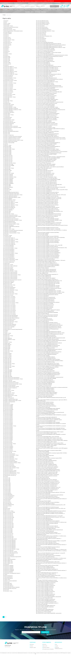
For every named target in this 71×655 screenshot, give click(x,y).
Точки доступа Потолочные (9, 465)
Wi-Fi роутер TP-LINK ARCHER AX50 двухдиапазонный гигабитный (49, 66)
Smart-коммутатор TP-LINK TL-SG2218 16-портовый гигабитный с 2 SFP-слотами (52, 194)
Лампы (6, 574)
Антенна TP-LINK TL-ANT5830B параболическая (46, 600)
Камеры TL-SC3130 (8, 353)
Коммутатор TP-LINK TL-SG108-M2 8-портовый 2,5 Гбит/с (48, 114)
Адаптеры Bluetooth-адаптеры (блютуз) (12, 192)
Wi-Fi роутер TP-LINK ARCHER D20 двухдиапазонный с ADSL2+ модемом (50, 431)
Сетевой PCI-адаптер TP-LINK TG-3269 (44, 386)
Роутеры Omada (7, 56)
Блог (56, 644)
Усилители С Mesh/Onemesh (10, 258)
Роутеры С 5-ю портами (8, 88)
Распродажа (6, 20)
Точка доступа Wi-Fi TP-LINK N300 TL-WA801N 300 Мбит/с (48, 99)
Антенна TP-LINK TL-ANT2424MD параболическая (46, 605)
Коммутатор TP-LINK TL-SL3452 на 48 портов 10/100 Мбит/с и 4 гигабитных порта (52, 522)
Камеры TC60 (7, 349)
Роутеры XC (6, 65)
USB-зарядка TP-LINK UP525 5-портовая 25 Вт (46, 463)
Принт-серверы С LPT (8, 560)
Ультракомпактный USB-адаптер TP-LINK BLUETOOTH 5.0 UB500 (49, 179)
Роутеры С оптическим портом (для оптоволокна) (13, 136)
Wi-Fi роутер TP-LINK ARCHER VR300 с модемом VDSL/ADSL (48, 436)
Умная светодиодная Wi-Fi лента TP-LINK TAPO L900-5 (47, 180)
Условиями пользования (44, 634)
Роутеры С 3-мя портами (8, 85)
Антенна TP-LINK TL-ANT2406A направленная (46, 587)
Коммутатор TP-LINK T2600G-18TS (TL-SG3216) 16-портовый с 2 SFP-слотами (51, 517)
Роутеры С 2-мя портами (8, 84)
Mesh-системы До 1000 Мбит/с (10, 540)
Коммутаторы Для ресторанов (10, 319)
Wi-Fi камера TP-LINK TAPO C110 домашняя (45, 170)
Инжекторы (7, 564)
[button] (56, 3)
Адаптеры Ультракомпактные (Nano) (11, 215)
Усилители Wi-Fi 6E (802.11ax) (10, 244)
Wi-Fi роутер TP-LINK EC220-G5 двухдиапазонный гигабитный (48, 302)
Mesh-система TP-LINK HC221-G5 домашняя (45, 306)
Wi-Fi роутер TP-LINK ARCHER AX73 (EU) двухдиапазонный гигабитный (50, 79)
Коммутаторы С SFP (8, 328)
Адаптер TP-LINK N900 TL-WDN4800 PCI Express (46, 382)
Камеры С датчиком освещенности (11, 387)
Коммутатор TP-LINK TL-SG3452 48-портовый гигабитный (48, 216)
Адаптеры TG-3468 (8, 170)
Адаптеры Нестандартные (9, 208)
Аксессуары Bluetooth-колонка (43, 20)
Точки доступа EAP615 (9, 434)
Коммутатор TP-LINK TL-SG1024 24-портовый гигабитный (48, 246)
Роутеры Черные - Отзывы (9, 114)
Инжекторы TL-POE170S (9, 568)
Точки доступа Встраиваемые (10, 460)
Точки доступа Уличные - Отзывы (10, 470)
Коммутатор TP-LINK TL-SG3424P (43, 524)
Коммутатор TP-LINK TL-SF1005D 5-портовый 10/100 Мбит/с (48, 131)
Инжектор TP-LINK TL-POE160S (43, 233)
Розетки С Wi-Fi (7, 508)
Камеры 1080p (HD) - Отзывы (10, 339)
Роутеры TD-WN (7, 57)
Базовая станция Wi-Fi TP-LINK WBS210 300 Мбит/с (47, 528)
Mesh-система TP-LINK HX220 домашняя (45, 318)
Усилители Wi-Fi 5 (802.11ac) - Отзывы (11, 241)
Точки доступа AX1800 (9, 405)
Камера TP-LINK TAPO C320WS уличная (44, 168)
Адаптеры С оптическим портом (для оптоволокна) (14, 230)
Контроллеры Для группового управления (12, 587)
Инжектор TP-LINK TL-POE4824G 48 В (44, 275)
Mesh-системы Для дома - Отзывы (11, 551)
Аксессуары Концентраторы (42, 27)
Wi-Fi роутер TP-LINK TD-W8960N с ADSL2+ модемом (47, 441)
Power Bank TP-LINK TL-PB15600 (43, 477)
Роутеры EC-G (6, 47)
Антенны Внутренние (8, 494)
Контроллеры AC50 (8, 583)
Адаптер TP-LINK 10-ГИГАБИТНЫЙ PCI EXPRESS (46, 140)
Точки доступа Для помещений (10, 466)
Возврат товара (33, 647)
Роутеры (11, 9)
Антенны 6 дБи (7, 479)
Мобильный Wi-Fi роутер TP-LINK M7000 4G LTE (46, 80)
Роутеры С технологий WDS (9, 142)
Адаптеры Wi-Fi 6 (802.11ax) (10, 206)
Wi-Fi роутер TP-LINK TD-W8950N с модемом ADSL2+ (47, 445)
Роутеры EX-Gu (7, 51)
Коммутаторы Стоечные (9, 295)
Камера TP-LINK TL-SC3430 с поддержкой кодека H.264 (47, 473)
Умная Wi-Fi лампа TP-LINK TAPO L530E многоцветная (47, 183)
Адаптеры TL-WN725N (9, 175)
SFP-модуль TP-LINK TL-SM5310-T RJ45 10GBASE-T (46, 278)
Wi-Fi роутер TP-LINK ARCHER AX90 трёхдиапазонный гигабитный (49, 74)
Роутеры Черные (7, 113)
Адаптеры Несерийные (9, 187)
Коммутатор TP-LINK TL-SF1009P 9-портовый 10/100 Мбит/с (48, 241)
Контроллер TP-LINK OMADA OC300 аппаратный (46, 284)
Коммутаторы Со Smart (9, 286)
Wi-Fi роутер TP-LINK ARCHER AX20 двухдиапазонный (47, 71)
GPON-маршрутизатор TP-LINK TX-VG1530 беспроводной (48, 581)
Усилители (22, 9)
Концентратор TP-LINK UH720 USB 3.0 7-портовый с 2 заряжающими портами (51, 156)
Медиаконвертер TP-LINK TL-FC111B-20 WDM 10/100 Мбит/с (48, 264)
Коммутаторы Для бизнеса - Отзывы (11, 321)
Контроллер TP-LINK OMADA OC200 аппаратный (46, 206)
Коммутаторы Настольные (9, 292)
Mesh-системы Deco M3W (9, 517)
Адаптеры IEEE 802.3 (8, 198)
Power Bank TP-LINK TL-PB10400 (43, 456)
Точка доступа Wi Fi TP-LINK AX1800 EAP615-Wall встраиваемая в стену (50, 211)
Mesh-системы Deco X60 (9, 537)
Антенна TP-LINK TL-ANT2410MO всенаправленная (46, 582)
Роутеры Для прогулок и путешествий (11, 126)
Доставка (32, 644)
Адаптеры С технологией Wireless (11, 231)
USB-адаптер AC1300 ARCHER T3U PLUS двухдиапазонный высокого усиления (51, 137)
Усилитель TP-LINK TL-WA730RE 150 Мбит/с (45, 369)
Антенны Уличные (8, 502)
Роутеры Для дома (7, 118)
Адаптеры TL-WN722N (9, 174)
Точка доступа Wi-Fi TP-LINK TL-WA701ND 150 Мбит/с (47, 468)
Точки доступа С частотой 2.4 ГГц (10, 474)
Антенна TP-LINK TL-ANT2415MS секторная (45, 610)
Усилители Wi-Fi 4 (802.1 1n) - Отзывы (11, 239)
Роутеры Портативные (8, 95)
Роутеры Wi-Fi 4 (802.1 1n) (9, 66)
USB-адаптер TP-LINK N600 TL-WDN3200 (45, 396)
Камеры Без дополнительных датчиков (11, 382)
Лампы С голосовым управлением (11, 580)
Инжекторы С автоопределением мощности (12, 573)
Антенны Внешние (8, 493)
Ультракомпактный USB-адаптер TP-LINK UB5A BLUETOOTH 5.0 (49, 146)
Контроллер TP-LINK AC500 (42, 604)
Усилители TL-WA (8, 236)
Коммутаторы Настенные (9, 291)
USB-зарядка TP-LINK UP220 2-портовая (45, 459)
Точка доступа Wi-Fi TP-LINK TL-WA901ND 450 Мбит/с (47, 460)
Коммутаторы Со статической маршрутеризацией (13, 329)
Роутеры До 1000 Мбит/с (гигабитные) (11, 108)
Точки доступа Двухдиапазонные (10, 471)
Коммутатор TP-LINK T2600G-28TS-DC (44, 518)
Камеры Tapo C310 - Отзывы (10, 366)
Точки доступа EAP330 (9, 432)
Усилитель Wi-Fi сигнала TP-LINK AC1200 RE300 (46, 98)
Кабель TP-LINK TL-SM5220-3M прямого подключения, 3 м (48, 274)
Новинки (38, 6)
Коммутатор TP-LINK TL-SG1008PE (44, 509)
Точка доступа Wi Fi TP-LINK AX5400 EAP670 (45, 65)
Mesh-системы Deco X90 (9, 527)
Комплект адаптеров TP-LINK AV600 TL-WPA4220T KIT (47, 417)
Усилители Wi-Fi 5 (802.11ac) (10, 240)
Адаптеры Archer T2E (8, 155)
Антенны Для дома (8, 503)
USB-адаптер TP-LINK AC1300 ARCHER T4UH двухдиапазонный (49, 418)
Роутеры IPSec (6, 98)
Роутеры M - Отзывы (8, 53)
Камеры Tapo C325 (8, 375)
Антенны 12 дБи (8, 484)
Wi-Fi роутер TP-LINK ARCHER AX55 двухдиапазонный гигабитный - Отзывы (51, 332)
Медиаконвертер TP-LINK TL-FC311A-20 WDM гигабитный (48, 202)
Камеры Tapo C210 (8, 362)
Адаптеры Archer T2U (8, 156)
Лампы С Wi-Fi (7, 579)
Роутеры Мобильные (8, 32)
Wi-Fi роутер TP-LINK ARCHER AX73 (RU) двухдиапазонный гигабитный (50, 56)
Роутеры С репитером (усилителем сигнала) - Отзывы (13, 140)
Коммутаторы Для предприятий (10, 324)
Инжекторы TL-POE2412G (9, 569)
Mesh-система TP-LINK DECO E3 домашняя (45, 57)
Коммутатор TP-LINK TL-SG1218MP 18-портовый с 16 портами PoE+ (49, 222)
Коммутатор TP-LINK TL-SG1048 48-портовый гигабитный (48, 201)
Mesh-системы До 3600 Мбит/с (10, 546)
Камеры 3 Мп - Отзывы (9, 335)
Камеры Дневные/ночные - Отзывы (11, 395)
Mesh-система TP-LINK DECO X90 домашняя (45, 53)
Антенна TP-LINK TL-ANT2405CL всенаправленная (46, 599)
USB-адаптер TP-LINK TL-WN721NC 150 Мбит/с (46, 404)
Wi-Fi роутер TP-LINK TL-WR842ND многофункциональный (48, 353)
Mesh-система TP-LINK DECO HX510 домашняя (46, 299)
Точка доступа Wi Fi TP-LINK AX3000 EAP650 (45, 212)
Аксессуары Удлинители (42, 41)
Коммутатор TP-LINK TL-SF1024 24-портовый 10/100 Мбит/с (48, 251)
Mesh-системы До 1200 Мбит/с (10, 541)
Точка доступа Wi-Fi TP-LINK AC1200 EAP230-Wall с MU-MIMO (49, 285)
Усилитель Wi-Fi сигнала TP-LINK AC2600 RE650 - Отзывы (48, 107)
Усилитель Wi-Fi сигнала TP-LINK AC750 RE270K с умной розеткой (49, 596)
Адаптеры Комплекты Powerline (10, 222)
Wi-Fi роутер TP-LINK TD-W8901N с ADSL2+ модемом (47, 433)
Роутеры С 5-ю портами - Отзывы (10, 89)
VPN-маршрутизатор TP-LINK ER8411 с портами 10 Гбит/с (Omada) (49, 52)
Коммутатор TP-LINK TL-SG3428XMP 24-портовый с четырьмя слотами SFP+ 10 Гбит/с (53, 189)
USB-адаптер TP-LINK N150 (42, 169)
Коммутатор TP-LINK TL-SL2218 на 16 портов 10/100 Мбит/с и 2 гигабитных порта (52, 549)
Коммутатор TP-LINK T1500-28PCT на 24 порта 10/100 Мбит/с (48, 502)
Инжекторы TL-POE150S (9, 565)
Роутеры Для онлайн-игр (8, 121)
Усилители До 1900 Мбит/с (9, 255)
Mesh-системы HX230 (8, 531)
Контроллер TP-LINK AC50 (42, 608)
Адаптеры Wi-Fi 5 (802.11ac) (10, 203)
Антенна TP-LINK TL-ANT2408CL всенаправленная (46, 594)
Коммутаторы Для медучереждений (11, 316)
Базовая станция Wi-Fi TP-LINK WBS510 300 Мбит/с (47, 548)
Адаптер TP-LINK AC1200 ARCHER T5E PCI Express (46, 147)
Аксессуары (7, 589)
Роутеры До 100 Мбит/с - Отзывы (10, 107)
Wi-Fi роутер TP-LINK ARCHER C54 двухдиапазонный (47, 112)
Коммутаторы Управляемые (9, 288)
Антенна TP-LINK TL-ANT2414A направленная (46, 586)
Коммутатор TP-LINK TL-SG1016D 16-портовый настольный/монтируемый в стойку (52, 247)
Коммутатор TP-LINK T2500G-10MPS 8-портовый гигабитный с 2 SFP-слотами (51, 492)
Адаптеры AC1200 (8, 147)
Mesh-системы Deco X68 (9, 526)
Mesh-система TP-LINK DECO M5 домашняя (45, 60)
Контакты (43, 6)
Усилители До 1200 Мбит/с (9, 249)
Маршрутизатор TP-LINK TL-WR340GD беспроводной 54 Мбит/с (49, 373)
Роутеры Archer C (7, 41)
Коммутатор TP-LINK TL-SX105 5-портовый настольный (47, 103)
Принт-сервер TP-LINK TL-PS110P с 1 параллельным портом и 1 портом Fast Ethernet (52, 151)
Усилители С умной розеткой (10, 260)
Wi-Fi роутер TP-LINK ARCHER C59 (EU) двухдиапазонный (48, 346)
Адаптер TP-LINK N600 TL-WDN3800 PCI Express (46, 391)
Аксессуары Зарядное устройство (43, 23)
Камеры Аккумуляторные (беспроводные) (12, 377)
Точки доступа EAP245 (9, 428)
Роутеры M (6, 52)
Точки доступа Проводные (9, 456)
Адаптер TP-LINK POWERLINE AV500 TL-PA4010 (46, 413)
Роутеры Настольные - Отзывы (9, 94)
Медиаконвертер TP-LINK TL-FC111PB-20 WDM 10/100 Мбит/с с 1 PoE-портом (51, 260)
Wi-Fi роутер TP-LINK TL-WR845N (43, 330)
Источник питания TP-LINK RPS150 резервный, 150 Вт (47, 601)
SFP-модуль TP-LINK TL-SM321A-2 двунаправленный (47, 269)
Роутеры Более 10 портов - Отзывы (10, 80)
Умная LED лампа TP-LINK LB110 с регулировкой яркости (48, 484)
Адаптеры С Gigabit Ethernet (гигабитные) (12, 226)
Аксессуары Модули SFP (42, 32)
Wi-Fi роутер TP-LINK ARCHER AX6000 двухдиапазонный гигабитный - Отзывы (51, 47)
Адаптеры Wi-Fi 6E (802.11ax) (10, 207)
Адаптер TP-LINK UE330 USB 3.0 (43, 155)
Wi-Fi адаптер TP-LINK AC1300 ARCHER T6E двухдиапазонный (49, 469)
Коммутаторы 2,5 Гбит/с (9, 267)
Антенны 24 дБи (8, 490)
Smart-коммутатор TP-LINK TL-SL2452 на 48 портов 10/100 (48, 565)
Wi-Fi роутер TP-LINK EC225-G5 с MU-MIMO (45, 303)
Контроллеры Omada (8, 584)
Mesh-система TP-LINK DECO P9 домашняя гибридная (47, 93)
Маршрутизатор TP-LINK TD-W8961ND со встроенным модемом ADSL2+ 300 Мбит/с (53, 440)
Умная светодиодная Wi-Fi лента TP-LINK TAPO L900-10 (47, 178)
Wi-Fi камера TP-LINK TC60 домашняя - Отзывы (46, 173)
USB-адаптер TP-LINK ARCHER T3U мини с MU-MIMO (47, 118)
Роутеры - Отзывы (7, 23)
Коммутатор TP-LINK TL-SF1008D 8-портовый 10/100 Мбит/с (48, 117)
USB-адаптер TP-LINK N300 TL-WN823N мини (46, 132)
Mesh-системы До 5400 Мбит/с (10, 547)
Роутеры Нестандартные (8, 75)
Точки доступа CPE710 (9, 418)
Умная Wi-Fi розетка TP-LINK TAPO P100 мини (46, 174)
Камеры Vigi (7, 368)
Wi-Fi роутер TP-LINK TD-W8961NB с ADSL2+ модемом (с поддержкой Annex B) (52, 444)
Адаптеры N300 (7, 169)
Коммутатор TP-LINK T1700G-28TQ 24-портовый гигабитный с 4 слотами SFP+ (51, 553)
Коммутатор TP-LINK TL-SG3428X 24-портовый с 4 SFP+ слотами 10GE (50, 245)
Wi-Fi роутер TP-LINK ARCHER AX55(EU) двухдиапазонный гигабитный (50, 325)
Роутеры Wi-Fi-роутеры (8, 28)
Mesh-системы (59, 9)
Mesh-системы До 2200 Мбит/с (10, 545)
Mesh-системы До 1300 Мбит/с (10, 542)
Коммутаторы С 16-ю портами (10, 307)
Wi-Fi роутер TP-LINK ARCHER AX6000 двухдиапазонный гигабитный (50, 46)
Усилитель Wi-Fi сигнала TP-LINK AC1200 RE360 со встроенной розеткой (50, 377)
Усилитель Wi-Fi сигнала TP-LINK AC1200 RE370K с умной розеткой (49, 613)
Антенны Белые (7, 500)
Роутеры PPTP (6, 99)
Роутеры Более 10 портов (8, 79)
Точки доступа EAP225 (9, 424)
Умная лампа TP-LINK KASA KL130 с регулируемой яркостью (48, 483)
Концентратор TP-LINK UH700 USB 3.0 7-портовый (46, 160)
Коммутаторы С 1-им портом (10, 296)
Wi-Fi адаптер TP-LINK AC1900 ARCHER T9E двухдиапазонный (49, 374)
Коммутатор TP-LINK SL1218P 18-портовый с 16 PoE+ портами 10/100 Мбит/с (51, 237)
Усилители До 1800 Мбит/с (9, 254)
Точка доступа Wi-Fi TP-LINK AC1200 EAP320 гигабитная (47, 496)
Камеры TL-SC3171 (8, 354)
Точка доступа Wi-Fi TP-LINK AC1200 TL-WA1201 (46, 104)
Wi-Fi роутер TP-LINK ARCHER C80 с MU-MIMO (46, 48)
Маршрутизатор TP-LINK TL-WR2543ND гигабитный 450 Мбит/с (49, 359)
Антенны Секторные (8, 498)
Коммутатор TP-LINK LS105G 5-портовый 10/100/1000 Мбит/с (48, 113)
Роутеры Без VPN (7, 103)
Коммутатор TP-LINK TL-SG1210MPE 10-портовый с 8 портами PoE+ (49, 198)
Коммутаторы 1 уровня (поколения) (11, 272)
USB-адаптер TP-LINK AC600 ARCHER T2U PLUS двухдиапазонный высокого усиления (53, 55)
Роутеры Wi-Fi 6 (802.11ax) (9, 70)
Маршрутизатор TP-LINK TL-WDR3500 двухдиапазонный (48, 344)
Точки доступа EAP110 (9, 419)
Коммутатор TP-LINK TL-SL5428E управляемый (46, 531)
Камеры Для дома (8, 391)
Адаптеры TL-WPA (8, 189)
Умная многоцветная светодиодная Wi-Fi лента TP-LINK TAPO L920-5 (50, 184)
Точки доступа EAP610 (9, 433)
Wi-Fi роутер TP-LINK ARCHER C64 (44, 62)
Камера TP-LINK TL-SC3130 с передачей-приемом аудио (47, 465)
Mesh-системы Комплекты (9, 555)
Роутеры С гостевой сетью (9, 135)
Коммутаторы (27, 9)
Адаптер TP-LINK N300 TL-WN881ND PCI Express (46, 145)
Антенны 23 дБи (8, 489)
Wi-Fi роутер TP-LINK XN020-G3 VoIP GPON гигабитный (47, 316)
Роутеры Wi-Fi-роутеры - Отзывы (10, 29)
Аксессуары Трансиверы (42, 34)
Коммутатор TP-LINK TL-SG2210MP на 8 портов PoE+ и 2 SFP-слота (49, 197)
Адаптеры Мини (8, 212)
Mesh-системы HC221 (8, 528)
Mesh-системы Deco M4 (9, 518)
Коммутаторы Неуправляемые (10, 287)
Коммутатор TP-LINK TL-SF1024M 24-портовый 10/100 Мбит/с (48, 255)
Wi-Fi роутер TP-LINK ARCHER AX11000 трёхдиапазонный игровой (49, 85)
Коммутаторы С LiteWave (9, 282)
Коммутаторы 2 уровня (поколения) (11, 273)
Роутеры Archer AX (7, 38)
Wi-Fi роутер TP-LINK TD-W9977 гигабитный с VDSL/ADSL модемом (50, 419)
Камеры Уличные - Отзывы (9, 390)
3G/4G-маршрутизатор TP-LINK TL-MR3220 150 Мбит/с (47, 393)
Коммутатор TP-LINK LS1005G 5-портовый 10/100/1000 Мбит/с (49, 108)
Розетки (54, 9)
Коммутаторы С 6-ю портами (10, 300)
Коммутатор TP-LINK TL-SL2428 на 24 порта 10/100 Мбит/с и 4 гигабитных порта (52, 558)
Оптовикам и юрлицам (30, 6)
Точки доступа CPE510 (9, 413)
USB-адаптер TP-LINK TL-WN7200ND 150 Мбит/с (46, 368)
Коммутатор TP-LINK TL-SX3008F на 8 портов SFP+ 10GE (47, 193)
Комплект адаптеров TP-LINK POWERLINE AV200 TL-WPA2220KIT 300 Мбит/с (51, 428)
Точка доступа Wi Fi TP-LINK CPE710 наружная (46, 217)
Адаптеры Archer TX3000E (9, 165)
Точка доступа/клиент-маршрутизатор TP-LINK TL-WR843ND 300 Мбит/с (50, 365)
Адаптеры (16, 9)
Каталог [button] (22, 6)
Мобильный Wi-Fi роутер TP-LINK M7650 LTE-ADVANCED (48, 312)
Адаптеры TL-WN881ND (9, 183)
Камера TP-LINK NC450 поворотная (44, 478)
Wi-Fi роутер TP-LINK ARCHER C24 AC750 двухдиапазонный (48, 89)
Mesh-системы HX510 (8, 532)
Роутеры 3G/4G (6, 24)
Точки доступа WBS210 (9, 446)
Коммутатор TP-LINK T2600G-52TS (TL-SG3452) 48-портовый (48, 507)
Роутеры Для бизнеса (8, 117)
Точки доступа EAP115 (9, 420)
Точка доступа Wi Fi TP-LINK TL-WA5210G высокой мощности (48, 543)
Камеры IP (6, 340)
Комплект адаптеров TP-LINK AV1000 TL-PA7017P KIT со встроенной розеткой (51, 109)
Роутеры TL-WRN (7, 62)
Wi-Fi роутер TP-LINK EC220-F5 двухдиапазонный (46, 289)
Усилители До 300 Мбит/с (9, 245)
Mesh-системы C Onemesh (9, 554)
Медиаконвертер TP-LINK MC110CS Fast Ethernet (46, 259)
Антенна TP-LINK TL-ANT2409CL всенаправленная (46, 585)
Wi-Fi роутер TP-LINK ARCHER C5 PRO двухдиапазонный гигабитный (50, 293)
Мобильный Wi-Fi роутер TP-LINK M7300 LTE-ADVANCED (48, 409)
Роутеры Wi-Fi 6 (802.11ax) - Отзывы (10, 71)
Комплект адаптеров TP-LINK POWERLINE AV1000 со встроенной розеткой (51, 412)
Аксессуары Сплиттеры (42, 33)
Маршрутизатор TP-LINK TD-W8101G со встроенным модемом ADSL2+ (50, 439)
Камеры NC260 (7, 347)
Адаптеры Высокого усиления (10, 217)
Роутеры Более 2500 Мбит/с (9, 112)
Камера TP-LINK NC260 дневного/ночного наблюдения (47, 479)
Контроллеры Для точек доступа (10, 588)
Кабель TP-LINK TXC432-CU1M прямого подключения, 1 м (48, 572)
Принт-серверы (67, 9)
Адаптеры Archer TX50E (9, 164)
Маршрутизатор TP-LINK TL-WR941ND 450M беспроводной (48, 339)
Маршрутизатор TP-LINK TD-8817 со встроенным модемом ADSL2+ (49, 450)
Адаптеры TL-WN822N (9, 180)
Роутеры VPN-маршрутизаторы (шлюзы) (11, 27)
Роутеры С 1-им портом (8, 81)
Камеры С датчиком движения (10, 385)
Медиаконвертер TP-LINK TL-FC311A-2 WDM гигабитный (48, 208)
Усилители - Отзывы (8, 235)
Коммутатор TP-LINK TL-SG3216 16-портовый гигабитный (48, 523)
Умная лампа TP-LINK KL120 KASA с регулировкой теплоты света (49, 487)
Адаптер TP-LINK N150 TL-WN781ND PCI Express (46, 141)
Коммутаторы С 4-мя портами (10, 297)
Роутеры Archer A (7, 37)
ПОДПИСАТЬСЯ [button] (45, 632)
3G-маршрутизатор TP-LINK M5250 (44, 407)
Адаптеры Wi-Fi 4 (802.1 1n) (10, 201)
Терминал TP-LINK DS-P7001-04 (43, 321)
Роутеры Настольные (8, 93)
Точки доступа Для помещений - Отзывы (12, 467)
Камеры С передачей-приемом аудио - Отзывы (13, 400)
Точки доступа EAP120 (9, 422)
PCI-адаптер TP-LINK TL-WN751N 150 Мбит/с (46, 403)
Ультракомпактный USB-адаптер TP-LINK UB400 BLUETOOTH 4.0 (49, 150)
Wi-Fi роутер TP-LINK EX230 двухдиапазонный (46, 311)
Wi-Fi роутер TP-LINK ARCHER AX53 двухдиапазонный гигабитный (49, 43)
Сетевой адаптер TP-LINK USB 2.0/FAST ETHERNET (46, 164)
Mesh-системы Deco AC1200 (10, 512)
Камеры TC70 (7, 352)
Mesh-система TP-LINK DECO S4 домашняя (45, 76)
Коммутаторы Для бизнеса (9, 320)
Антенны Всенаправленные (9, 495)
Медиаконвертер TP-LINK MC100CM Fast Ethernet (46, 266)
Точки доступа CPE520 (9, 414)
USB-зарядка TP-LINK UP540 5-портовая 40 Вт (46, 455)
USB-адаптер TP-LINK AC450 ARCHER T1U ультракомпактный (48, 372)
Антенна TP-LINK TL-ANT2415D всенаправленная (46, 576)
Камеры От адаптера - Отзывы (10, 381)
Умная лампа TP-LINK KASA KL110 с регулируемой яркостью (48, 488)
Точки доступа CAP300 (9, 408)
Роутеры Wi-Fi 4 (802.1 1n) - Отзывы (10, 67)
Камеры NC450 (7, 348)
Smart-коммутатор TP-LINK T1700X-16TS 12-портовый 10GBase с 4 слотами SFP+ (52, 540)
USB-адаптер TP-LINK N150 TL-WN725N (45, 126)
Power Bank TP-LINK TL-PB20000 (43, 454)
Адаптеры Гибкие (8, 211)
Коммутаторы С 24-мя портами (10, 310)
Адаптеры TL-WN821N (9, 179)
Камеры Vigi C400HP (8, 371)
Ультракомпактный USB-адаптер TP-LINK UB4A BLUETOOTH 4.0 (49, 142)
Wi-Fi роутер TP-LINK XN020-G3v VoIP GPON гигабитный (48, 322)
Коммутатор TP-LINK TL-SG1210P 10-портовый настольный (48, 227)
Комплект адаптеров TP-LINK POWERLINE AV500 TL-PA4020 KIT (49, 408)
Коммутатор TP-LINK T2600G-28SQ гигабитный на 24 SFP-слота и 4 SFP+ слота (51, 508)
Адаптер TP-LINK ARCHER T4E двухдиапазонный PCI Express (48, 133)
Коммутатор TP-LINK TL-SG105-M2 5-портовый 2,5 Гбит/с (48, 123)
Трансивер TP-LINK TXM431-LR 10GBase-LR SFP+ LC (47, 261)
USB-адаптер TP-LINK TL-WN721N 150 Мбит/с (46, 402)
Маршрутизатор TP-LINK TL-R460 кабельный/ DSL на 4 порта (48, 363)
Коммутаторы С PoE (8, 283)
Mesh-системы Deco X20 (9, 523)
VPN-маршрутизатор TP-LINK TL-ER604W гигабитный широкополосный (50, 529)
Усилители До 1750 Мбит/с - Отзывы (11, 253)
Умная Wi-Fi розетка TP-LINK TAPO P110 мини (46, 161)
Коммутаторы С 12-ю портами (10, 306)
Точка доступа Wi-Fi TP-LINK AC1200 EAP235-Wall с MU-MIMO (49, 283)
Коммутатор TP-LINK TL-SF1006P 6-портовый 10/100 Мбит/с (48, 236)
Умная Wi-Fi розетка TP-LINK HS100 (44, 493)
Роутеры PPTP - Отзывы (8, 100)
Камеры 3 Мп (7, 334)
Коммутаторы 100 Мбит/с (9, 269)
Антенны (49, 9)
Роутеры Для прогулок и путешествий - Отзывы (12, 127)
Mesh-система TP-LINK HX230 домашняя (45, 308)
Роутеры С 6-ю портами (8, 90)
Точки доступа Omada (8, 442)
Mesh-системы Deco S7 (9, 535)
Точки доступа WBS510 (9, 447)
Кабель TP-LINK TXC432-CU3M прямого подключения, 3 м (48, 569)
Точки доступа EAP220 (9, 423)
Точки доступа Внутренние (9, 457)
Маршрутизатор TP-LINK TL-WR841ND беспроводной (47, 354)
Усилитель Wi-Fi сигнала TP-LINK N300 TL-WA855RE (47, 100)
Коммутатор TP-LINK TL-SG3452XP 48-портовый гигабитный (48, 192)
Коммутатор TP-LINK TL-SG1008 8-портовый (45, 566)
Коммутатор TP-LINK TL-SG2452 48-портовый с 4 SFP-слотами (48, 561)
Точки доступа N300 (8, 441)
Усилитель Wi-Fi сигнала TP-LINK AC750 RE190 (46, 94)
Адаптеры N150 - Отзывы (9, 168)
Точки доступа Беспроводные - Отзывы (11, 455)
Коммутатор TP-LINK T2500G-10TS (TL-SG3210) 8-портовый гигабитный (50, 512)
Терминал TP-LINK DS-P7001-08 (43, 313)
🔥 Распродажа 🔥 (5, 9)
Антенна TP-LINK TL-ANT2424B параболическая (46, 595)
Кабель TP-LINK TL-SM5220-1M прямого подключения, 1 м (48, 279)
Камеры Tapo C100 (8, 358)
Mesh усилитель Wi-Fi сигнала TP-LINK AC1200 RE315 (47, 90)
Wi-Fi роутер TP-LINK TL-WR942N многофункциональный (48, 341)
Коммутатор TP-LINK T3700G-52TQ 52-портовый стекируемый (48, 497)
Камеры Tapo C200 (8, 361)
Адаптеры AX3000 (8, 154)
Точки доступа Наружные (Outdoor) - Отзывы (13, 462)
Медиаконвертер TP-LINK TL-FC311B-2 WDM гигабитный (48, 203)
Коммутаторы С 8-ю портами (10, 301)
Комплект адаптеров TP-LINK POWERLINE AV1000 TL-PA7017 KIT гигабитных (51, 128)
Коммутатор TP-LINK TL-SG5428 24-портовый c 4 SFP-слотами (48, 527)
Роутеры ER (6, 48)
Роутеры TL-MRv (7, 60)
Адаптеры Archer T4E (8, 159)
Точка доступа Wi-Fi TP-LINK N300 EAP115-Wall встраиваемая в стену (50, 280)
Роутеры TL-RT (6, 61)
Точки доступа (44, 9)
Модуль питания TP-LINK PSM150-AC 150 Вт (45, 590)
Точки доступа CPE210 (9, 410)
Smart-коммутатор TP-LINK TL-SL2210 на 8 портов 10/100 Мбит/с (49, 555)
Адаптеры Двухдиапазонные (10, 221)
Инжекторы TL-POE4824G (9, 570)
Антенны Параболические (9, 504)
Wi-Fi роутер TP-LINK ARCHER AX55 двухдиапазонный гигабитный (49, 331)
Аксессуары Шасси (41, 37)
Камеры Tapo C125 (8, 372)
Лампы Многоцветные (9, 578)
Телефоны (33, 9)
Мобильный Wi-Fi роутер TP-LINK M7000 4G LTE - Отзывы (48, 81)
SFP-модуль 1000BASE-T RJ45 (43, 273)
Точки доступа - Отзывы (9, 404)
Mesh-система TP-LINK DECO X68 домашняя (45, 51)
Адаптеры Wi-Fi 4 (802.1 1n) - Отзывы (11, 202)
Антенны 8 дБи (7, 480)
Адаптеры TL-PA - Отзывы (9, 173)
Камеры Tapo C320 (8, 367)
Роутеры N (6, 55)
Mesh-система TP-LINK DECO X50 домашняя (45, 42)
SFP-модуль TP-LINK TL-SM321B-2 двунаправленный (47, 270)
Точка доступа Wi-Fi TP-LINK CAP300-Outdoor (46, 609)
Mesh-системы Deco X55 (9, 536)
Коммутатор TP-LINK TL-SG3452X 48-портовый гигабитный (48, 238)
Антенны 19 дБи (8, 488)
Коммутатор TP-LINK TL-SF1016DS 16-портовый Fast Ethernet (48, 256)
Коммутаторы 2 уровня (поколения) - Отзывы (13, 274)
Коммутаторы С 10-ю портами (10, 305)
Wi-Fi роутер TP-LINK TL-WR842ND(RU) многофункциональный (49, 345)
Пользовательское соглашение (48, 649)
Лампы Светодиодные (9, 575)
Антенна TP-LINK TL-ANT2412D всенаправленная (46, 591)
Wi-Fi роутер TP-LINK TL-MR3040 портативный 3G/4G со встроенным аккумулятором (52, 387)
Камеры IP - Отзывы (8, 342)
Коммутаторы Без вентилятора (10, 325)
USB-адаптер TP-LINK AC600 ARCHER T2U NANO (46, 122)
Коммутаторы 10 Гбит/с (9, 268)
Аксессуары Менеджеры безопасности (44, 29)
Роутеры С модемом (8, 33)
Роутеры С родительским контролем (10, 141)
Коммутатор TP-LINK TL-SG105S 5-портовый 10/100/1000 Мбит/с (49, 252)
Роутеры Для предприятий (9, 123)
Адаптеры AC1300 (8, 150)
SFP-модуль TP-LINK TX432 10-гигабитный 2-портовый (47, 580)
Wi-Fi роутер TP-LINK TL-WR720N (43, 355)
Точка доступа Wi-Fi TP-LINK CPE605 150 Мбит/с (46, 221)
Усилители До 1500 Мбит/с (9, 250)
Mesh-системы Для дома (9, 550)
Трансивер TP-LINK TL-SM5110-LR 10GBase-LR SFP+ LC (47, 271)
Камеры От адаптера (8, 380)
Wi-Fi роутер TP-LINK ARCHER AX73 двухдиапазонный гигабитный (49, 326)
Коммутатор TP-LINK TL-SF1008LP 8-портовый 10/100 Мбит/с (48, 242)
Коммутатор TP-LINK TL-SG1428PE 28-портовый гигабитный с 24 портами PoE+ (51, 187)
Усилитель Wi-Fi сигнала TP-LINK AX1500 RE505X (46, 88)
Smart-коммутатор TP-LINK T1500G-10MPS (45, 491)
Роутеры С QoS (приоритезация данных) (11, 131)
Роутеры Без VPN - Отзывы (9, 104)
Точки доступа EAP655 (9, 448)
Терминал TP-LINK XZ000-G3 (43, 317)
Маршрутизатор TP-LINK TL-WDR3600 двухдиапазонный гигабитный (50, 349)
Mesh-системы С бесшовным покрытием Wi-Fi (13, 556)
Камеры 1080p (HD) (8, 338)
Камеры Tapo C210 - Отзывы (10, 363)
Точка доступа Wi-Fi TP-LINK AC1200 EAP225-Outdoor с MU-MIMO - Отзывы (51, 292)
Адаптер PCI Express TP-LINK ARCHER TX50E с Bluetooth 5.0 (48, 136)
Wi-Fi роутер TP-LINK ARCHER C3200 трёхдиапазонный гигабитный (49, 351)
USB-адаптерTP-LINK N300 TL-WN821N (44, 121)
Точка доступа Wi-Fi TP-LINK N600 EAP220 (45, 519)
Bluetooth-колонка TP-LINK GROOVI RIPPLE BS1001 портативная (49, 470)
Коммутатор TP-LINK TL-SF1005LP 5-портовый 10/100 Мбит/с (48, 232)
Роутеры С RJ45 (7, 132)
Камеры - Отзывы (8, 333)
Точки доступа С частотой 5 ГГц (10, 475)
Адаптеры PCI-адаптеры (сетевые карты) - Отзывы (13, 194)
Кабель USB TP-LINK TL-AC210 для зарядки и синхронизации (48, 474)
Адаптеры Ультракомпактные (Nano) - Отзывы (13, 216)
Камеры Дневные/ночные (9, 394)
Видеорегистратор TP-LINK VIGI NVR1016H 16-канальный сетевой (49, 215)
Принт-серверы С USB (8, 561)
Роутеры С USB (7, 133)
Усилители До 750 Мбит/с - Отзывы (11, 248)
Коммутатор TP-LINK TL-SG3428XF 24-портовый (46, 61)
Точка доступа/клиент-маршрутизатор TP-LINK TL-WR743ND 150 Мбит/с (50, 360)
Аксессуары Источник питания (43, 24)
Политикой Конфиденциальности (35, 634)
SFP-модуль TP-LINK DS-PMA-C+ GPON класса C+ (46, 75)
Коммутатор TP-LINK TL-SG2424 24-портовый (46, 554)
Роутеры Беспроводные (8, 76)
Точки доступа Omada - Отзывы (10, 443)
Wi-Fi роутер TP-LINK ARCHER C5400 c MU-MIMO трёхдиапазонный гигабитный (52, 340)
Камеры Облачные (8, 344)
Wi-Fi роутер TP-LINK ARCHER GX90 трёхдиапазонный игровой (49, 70)
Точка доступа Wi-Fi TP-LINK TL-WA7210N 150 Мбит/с (47, 542)
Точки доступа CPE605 (9, 415)
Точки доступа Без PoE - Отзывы (10, 451)
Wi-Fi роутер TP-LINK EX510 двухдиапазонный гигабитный (48, 294)
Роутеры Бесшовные (8, 128)
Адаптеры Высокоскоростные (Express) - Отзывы (13, 220)
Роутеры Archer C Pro (8, 42)
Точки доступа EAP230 (9, 427)
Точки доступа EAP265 (9, 429)
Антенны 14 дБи (8, 485)
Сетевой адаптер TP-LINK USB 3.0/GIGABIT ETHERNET (47, 154)
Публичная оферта (46, 647)
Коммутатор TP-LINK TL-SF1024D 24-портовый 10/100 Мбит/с (48, 250)
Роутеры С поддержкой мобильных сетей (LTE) (12, 137)
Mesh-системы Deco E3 (9, 513)
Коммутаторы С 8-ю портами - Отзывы (11, 302)
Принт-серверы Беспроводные (10, 559)
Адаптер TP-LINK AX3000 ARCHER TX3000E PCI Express (47, 135)
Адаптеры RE (7, 188)
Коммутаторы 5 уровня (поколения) (11, 278)
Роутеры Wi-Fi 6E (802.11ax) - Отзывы (10, 74)
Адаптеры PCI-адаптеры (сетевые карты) (12, 193)
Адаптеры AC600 (8, 146)
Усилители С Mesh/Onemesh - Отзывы (11, 259)
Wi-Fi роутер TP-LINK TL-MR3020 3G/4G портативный (47, 95)
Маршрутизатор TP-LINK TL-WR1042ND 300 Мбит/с (47, 358)
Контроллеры (7, 582)
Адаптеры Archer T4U (8, 160)
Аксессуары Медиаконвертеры (43, 28)
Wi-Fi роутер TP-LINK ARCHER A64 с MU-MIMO (46, 84)
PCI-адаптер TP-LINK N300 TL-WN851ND (45, 383)
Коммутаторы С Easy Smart (9, 281)
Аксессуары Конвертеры (42, 38)
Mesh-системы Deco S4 (9, 522)
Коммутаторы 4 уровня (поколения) (11, 277)
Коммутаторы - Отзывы (9, 264)
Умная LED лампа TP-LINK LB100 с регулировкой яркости (48, 489)
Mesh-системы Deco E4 (9, 514)
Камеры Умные (7, 343)
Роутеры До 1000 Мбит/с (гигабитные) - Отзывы (12, 109)
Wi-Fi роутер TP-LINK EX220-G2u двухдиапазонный (47, 298)
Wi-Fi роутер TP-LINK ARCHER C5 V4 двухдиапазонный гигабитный (49, 288)
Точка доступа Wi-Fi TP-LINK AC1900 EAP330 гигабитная (47, 532)
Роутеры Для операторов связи (9, 122)
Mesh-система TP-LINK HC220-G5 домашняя (45, 307)
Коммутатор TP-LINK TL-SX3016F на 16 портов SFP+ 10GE (48, 188)
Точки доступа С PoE (8, 452)
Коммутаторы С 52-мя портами (10, 314)
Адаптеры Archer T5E (8, 161)
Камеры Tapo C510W (8, 376)
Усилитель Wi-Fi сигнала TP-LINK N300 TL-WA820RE (47, 378)
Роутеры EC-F (6, 46)
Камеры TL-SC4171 (8, 357)
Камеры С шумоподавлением (10, 401)
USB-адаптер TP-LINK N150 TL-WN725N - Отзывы (46, 127)
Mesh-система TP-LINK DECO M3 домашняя (45, 379)
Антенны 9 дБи (7, 481)
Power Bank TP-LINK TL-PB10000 (43, 451)
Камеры (38, 9)
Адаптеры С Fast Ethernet (9, 225)
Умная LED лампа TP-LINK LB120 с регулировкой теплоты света (49, 482)
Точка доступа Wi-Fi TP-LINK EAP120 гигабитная (46, 503)
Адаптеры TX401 (8, 184)
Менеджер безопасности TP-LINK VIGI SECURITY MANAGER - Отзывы (50, 220)
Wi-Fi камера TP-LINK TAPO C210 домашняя (45, 175)
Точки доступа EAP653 (9, 438)
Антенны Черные (8, 499)
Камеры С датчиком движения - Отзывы (12, 386)
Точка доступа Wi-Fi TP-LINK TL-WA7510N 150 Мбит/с (47, 537)
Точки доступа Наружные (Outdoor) (11, 461)
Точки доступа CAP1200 (9, 409)
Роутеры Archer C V (7, 43)
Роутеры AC (6, 34)
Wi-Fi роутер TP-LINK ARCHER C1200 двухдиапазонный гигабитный (49, 327)
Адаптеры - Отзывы (7, 145)
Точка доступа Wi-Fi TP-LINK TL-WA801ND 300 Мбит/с (47, 464)
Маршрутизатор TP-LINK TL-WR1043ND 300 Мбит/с (47, 350)
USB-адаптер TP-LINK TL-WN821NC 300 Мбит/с (46, 388)
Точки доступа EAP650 (9, 437)
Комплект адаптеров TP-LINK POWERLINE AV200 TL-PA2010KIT (49, 422)
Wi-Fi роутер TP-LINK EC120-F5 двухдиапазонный (46, 297)
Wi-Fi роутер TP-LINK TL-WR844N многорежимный (46, 335)
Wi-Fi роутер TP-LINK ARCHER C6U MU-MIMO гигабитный (48, 67)
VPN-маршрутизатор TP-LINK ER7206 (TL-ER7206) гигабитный (48, 207)
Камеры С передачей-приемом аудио (11, 399)
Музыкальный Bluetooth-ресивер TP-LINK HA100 (46, 165)
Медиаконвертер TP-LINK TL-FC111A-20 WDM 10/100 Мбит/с (48, 265)
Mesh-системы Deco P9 (9, 521)
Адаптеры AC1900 (8, 151)
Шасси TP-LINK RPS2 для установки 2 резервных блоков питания (49, 575)
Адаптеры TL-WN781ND (9, 178)
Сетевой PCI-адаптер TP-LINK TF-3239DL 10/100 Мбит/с (47, 392)
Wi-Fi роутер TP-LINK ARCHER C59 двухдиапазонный (47, 336)
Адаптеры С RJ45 (8, 227)
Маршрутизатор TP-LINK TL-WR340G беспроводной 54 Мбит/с (49, 364)
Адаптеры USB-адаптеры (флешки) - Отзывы (12, 197)
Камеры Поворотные (8, 396)
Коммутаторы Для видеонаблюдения (11, 315)
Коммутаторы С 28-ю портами (10, 311)
